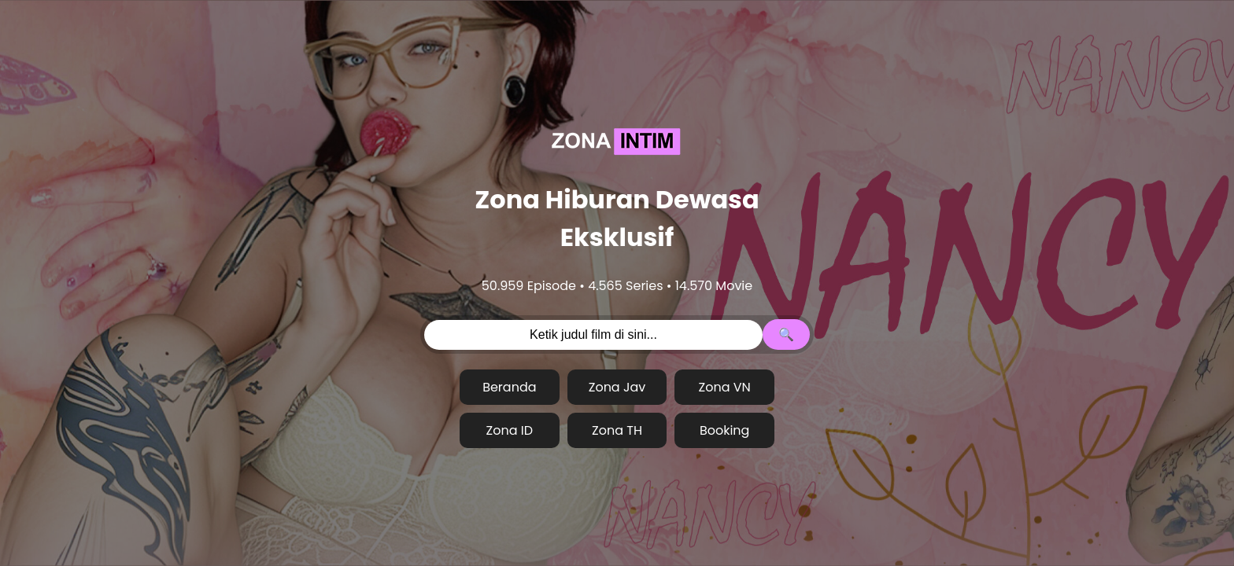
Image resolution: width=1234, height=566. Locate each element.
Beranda (509, 387)
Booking (725, 430)
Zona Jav (617, 387)
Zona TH (617, 430)
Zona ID (509, 430)
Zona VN (725, 387)
